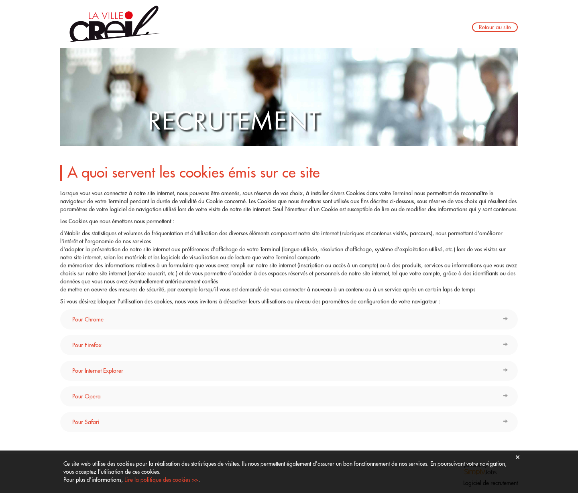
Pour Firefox (87, 345)
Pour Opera (86, 396)
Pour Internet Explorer (97, 371)
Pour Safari (86, 422)
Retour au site (495, 27)
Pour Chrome (88, 319)
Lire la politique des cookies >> (161, 480)
